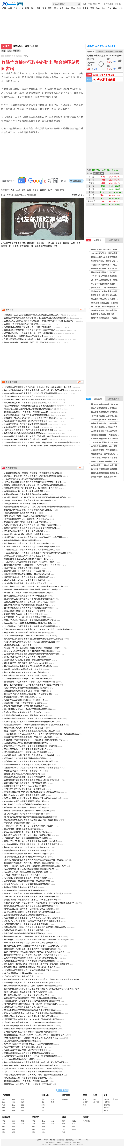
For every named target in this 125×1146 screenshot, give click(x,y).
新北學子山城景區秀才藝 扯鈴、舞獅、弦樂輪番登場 (27, 835)
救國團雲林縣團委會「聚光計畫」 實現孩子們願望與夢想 (29, 863)
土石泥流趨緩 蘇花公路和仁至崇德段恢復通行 (24, 479)
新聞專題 (66, 1095)
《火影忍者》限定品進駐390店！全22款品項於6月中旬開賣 (30, 1022)
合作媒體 (108, 4)
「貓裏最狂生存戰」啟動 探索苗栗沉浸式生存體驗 (26, 838)
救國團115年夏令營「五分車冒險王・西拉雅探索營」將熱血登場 (32, 565)
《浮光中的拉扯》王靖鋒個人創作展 (106, 416)
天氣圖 (106, 1110)
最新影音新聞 (113, 399)
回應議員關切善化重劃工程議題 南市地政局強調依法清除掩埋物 (31, 1001)
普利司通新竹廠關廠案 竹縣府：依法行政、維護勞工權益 (29, 330)
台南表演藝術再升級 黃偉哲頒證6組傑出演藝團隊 (26, 924)
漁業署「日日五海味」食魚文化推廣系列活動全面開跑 (27, 500)
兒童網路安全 (70, 1140)
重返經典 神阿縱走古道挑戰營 (17, 823)
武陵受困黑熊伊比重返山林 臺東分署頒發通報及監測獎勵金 (30, 722)
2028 (18, 190)
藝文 (73, 1124)
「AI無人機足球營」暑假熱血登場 (18, 976)
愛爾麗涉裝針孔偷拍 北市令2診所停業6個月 (24, 614)
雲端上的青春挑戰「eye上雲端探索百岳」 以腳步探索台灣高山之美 (33, 586)
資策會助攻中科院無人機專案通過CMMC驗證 (24, 1007)
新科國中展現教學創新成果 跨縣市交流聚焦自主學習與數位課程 (31, 654)
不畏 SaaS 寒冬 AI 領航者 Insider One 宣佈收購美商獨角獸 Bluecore (34, 1065)
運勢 (50, 8)
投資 (63, 1126)
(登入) (121, 4)
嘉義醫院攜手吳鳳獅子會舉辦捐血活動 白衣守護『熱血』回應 (31, 820)
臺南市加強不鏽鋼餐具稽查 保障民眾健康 (22, 829)
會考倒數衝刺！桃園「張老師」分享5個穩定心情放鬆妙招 (29, 755)
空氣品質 (100, 52)
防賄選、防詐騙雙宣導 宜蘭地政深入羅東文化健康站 (27, 811)
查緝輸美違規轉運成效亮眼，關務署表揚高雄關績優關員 (28, 906)
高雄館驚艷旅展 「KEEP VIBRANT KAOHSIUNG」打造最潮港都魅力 (34, 1035)
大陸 (121, 8)
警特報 (115, 1099)
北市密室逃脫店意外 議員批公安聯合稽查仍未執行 (26, 995)
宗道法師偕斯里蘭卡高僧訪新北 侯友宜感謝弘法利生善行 (29, 642)
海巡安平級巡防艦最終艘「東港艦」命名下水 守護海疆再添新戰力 (32, 718)
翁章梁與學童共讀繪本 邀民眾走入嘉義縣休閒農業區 (27, 854)
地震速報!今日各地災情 (103, 74)
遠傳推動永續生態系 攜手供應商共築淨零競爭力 (26, 857)
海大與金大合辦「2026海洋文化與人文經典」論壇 (26, 872)
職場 (44, 8)
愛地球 (74, 1129)
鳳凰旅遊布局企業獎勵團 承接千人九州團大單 (24, 777)
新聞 (3, 51)
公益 (73, 1126)
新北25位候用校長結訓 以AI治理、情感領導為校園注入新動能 (31, 685)
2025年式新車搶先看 (103, 79)
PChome (100, 4)
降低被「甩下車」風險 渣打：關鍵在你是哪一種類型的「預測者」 (32, 648)
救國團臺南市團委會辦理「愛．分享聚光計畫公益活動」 (28, 510)
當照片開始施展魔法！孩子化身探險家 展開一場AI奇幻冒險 (30, 1026)
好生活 (74, 1121)
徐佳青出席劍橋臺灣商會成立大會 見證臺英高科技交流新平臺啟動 (32, 482)
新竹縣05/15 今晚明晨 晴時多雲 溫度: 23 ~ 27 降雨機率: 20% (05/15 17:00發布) (38, 321)
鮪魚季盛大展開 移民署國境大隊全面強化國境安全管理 (28, 817)
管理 (63, 1129)
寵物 (22, 1099)
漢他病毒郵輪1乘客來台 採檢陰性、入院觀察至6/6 (26, 519)
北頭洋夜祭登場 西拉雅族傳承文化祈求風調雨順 (25, 424)
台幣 (24, 190)
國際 (38, 8)
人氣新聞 (93, 240)
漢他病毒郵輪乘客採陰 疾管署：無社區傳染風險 (25, 752)
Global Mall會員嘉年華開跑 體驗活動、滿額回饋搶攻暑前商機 (31, 473)
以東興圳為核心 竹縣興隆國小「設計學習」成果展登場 (28, 333)
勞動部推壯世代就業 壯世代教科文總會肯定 (23, 728)
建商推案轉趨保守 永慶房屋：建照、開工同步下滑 (26, 342)
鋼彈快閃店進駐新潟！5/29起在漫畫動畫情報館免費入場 (28, 1016)
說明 (115, 4)
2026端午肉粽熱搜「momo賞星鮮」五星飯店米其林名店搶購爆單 (32, 1013)
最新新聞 (94, 399)
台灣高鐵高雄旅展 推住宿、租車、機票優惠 (23, 491)
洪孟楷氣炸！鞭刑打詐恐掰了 (26, 46)
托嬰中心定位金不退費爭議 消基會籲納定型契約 (25, 758)
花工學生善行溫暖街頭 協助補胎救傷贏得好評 (24, 804)
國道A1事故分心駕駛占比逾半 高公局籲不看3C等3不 (27, 660)
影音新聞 (6, 1117)
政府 (115, 8)
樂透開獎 (118, 52)
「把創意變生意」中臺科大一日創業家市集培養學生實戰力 (29, 550)
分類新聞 (6, 1095)
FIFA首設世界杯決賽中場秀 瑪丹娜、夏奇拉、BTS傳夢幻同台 (31, 1004)
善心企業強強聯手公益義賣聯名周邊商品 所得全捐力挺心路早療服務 (34, 390)
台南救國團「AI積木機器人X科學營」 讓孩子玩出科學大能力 (30, 682)
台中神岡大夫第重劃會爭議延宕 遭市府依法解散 (25, 439)
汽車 (109, 8)
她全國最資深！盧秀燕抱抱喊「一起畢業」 (22, 427)
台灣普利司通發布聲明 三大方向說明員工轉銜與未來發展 (29, 961)
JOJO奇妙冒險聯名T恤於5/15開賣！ (20, 1059)
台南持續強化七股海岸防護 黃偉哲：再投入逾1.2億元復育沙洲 (32, 436)
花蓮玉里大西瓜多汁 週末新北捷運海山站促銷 (24, 808)
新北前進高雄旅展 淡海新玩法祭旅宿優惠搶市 (24, 915)
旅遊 (98, 8)
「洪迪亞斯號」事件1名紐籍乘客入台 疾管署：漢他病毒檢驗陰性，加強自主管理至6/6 (42, 734)
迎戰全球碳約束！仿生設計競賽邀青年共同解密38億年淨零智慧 (31, 768)
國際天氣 (107, 1108)
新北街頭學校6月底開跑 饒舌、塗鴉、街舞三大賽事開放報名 (30, 986)
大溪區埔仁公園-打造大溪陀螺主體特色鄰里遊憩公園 (27, 409)
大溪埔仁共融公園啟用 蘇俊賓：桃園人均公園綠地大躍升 (29, 912)
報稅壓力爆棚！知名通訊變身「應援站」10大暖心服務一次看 (30, 900)
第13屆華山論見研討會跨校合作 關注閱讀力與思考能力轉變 (30, 590)
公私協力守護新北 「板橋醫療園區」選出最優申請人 (27, 605)
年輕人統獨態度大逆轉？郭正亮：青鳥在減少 (23, 712)
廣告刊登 (52, 1140)
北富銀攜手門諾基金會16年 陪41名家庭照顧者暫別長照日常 (30, 418)
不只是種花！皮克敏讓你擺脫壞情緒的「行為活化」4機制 (29, 562)
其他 (22, 1124)
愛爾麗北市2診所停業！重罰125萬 (19, 697)
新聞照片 (36, 1117)
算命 (84, 1099)
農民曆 (90, 46)
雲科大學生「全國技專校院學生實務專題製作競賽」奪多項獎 (30, 841)
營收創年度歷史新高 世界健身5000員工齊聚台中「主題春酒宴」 (32, 946)
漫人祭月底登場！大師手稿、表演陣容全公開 (23, 814)
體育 (73, 8)
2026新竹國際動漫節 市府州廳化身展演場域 (24, 706)
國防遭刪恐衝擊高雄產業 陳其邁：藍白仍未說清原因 (27, 574)
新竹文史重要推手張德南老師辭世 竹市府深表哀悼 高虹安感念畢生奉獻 (35, 318)
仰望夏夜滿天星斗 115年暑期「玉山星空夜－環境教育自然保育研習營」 (35, 553)
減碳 (57, 190)
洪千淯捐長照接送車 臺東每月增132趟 (20, 973)
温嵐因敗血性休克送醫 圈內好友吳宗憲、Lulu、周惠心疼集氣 (31, 1069)
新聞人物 (45, 1095)
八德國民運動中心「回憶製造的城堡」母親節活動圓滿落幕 (29, 547)
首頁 (4, 8)
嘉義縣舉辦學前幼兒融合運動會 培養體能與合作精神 (27, 1053)
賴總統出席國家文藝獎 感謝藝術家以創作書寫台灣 (26, 847)
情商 (22, 1102)
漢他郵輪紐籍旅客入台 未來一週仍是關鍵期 (23, 531)
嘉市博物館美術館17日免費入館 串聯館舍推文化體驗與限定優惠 (32, 792)
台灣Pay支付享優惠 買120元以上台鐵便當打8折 (25, 516)
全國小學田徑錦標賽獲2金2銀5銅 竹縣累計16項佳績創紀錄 (30, 339)
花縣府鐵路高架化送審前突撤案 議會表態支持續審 (26, 494)
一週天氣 (107, 1102)
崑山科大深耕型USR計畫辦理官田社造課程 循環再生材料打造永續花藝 (35, 497)
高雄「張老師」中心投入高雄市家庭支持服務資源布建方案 (29, 731)
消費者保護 (60, 1140)
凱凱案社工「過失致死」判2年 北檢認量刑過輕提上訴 (28, 1084)
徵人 (87, 1140)
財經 (27, 8)
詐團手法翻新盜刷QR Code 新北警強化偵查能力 (26, 715)
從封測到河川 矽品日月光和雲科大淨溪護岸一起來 (26, 559)
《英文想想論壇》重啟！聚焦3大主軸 (20, 513)
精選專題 (65, 1099)
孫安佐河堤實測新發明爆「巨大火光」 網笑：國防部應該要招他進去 (33, 1075)
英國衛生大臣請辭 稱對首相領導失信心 (107, 268)
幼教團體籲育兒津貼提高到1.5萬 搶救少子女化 (25, 691)
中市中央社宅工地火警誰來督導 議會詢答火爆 (24, 789)
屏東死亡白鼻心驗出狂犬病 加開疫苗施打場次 (24, 556)
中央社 (25, 56)
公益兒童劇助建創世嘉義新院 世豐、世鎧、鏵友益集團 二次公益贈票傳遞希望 (38, 443)
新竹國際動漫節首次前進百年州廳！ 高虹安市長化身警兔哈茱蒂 (31, 780)
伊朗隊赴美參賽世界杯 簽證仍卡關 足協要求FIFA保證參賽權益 (31, 1038)
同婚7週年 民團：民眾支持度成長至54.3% (23, 703)
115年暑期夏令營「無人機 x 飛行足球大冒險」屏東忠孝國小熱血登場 (34, 952)
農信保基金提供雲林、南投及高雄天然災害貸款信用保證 (28, 761)
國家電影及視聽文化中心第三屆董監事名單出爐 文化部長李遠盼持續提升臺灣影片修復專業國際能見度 (48, 979)
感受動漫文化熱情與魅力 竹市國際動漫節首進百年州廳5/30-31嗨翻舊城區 (37, 940)
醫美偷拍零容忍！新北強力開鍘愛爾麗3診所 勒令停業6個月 (30, 528)
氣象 (105, 1095)
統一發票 (96, 1102)
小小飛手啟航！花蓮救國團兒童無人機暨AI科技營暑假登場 (29, 626)
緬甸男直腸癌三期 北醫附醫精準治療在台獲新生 (25, 403)
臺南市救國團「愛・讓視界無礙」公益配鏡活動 (24, 571)
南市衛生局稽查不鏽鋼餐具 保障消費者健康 (23, 890)
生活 (79, 8)
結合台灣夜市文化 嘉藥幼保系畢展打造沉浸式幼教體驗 (28, 623)
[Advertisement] (43, 273)
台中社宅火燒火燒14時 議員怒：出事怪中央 (24, 534)
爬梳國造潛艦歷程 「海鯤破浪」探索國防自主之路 (26, 412)
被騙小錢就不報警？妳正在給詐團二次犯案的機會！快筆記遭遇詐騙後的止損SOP (39, 903)
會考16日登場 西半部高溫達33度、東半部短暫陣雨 (27, 881)
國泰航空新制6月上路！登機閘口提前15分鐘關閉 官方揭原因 (31, 488)
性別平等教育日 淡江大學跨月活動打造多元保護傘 (26, 688)
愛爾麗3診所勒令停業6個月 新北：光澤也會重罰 (25, 522)
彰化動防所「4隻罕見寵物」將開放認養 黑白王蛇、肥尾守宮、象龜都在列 (37, 964)
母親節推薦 (92, 4)
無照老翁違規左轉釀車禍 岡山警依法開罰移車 (24, 930)
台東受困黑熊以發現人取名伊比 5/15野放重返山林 (26, 596)
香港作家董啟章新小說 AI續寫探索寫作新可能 (24, 580)
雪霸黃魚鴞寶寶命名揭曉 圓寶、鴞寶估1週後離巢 (26, 851)
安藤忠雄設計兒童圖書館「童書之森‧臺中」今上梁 (26, 602)
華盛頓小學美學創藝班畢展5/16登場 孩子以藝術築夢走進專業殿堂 (33, 485)
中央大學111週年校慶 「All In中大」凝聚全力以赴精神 (27, 636)
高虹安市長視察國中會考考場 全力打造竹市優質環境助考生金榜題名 (33, 639)
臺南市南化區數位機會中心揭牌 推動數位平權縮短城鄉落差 (30, 651)
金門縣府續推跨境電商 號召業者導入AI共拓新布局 (26, 679)
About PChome (80, 1140)
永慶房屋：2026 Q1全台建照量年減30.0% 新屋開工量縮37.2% (31, 315)
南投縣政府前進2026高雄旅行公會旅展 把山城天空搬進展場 (30, 406)
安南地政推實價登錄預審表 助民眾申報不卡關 (24, 801)
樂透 (94, 1099)
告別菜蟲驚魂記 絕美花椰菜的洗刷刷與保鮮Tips (24, 433)
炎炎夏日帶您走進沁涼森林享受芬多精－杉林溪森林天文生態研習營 (33, 537)
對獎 (95, 1095)
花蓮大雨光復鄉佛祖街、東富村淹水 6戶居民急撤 (25, 832)
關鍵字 (86, 1117)
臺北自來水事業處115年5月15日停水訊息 (22, 774)
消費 (92, 8)
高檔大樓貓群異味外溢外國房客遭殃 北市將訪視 (25, 657)
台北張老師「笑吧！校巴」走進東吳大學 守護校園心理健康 (30, 949)
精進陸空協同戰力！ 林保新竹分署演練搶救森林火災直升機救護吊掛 (34, 725)
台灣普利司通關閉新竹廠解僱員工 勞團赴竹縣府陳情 (27, 327)
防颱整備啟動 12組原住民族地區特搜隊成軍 (24, 336)
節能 (62, 190)
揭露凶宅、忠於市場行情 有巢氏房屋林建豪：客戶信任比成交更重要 (33, 894)
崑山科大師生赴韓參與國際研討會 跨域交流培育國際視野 (29, 599)
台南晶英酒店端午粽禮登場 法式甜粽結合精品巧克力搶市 (29, 909)
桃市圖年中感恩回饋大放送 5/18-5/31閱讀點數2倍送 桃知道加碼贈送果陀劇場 (37, 387)
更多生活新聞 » (77, 195)
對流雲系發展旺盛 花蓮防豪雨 (17, 645)
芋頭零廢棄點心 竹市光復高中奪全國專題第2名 (25, 749)
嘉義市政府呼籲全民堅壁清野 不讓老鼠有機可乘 (25, 783)
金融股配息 (110, 46)
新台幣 (35, 190)
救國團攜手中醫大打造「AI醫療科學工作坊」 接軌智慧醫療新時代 (32, 955)
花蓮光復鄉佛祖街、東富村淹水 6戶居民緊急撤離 (25, 415)
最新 (3, 1099)
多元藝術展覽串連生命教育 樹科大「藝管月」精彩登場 (28, 1032)
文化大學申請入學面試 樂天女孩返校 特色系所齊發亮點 (28, 694)
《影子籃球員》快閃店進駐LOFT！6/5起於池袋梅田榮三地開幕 (31, 1019)
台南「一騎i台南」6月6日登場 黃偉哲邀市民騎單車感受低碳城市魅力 (35, 866)
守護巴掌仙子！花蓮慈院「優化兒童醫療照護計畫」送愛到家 (30, 746)
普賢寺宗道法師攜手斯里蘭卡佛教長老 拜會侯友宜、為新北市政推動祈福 (36, 629)
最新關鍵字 (86, 1121)
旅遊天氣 (107, 1105)
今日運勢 (99, 46)
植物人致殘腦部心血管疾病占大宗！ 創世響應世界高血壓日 (30, 525)
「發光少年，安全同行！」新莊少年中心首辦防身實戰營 (28, 826)
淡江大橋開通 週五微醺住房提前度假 (20, 1041)
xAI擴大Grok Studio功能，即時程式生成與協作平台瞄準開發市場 (32, 921)
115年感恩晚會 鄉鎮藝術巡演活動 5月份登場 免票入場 (30, 967)
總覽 (63, 1121)
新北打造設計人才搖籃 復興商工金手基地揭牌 (24, 795)
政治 (15, 8)
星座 (56, 8)
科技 (33, 8)
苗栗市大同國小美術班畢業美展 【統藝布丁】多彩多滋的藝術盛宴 (32, 798)
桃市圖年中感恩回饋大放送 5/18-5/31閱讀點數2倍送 (27, 970)
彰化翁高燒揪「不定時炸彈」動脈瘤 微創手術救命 (26, 543)
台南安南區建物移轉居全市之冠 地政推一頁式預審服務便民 (30, 393)
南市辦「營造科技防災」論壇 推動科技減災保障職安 (27, 884)
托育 (29, 190)
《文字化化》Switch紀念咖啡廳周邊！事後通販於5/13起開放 (30, 1072)
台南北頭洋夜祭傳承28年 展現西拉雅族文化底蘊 (25, 421)
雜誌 (103, 8)
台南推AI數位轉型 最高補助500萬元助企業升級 (25, 400)
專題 (10, 8)
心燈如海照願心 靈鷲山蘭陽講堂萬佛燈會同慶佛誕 (26, 743)
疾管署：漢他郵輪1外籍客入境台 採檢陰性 (23, 669)
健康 (61, 8)
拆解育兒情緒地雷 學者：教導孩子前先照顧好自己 (26, 577)
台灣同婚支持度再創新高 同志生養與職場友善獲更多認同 (29, 983)
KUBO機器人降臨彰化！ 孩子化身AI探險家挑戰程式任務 (28, 430)
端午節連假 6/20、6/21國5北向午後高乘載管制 (25, 617)
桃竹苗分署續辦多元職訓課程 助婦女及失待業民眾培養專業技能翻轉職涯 (36, 507)
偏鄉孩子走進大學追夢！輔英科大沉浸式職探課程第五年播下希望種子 (34, 860)
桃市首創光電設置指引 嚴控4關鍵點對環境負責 (25, 583)
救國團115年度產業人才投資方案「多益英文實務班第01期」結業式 (33, 936)
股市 (84, 4)
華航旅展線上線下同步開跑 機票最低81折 (23, 771)
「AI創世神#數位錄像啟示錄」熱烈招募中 (22, 875)
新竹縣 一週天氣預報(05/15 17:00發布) (21, 324)
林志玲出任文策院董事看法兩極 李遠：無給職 (24, 672)
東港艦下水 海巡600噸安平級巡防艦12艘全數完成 (26, 593)
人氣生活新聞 (113, 240)
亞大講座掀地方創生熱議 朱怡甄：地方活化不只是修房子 (29, 737)
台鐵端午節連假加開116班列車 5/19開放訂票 (24, 700)
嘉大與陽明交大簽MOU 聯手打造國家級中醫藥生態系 (28, 709)
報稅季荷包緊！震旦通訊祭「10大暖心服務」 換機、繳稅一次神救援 (34, 446)
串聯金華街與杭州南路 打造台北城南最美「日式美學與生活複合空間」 (35, 927)
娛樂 (67, 8)
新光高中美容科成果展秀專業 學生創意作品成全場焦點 (28, 666)
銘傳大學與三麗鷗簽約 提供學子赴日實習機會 (24, 611)
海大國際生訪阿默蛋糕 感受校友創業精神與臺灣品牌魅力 (29, 869)
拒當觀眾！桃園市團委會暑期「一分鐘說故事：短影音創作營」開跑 (33, 740)
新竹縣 (43, 190)
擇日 (84, 1105)
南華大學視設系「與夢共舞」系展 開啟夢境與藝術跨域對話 (30, 620)
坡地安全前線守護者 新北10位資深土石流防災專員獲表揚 (29, 1044)
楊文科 (50, 190)
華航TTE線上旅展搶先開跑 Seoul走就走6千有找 (25, 786)
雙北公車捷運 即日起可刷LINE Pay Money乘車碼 (26, 663)
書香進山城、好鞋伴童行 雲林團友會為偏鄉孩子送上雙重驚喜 (31, 1029)
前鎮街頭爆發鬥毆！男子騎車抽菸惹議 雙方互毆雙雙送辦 (29, 897)
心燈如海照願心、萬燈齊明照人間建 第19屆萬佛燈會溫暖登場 (31, 844)
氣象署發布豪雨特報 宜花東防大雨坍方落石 (23, 504)
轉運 (12, 190)
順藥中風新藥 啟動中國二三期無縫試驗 (21, 568)
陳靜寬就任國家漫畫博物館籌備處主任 (20, 887)
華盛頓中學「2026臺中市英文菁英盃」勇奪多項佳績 (27, 633)
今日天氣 (90, 52)
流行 (22, 1110)
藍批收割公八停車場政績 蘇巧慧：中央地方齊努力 (26, 676)
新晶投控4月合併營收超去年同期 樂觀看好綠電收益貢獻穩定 (31, 958)
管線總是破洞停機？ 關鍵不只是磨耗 (20, 540)
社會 (21, 8)
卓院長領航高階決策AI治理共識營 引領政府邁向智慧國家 (29, 608)
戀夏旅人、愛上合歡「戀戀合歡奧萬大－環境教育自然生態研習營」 (33, 476)
